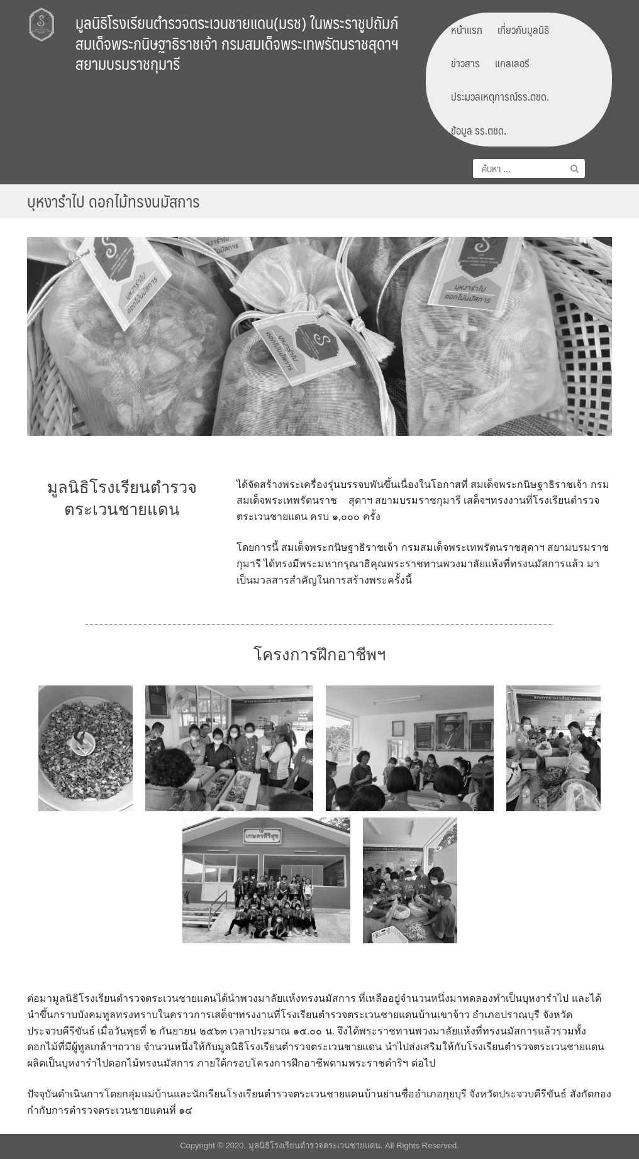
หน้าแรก (466, 29)
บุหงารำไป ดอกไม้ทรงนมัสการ (113, 200)
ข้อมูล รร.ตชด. (478, 130)
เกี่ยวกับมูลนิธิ (523, 29)
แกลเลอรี (512, 63)
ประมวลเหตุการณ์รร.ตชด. (500, 96)
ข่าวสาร (465, 63)
